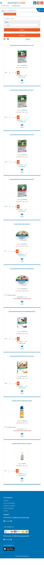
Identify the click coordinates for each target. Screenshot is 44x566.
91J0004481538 (23, 65)
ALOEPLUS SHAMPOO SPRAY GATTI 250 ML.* (22, 443)
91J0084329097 (23, 376)
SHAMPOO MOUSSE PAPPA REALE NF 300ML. (22, 400)
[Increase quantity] (15, 72)
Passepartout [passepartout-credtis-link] (25, 556)
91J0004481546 (23, 110)
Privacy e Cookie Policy (9, 503)
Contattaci (8, 521)
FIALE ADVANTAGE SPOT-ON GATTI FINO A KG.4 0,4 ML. (22, 356)
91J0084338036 (23, 420)
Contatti (6, 510)
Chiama (42, 10)
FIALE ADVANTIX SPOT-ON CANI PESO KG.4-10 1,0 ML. (22, 45)
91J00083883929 (23, 244)
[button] (2, 10)
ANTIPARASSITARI (16, 5)
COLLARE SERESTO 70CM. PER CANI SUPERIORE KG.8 (22, 268)
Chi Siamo (6, 500)
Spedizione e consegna (9, 505)
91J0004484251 (23, 154)
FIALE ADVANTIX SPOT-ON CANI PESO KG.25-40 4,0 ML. (22, 179)
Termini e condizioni (8, 508)
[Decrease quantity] (13, 72)
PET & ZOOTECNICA (5, 5)
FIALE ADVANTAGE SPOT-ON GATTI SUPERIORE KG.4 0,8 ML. (22, 311)
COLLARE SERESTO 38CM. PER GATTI (22, 224)
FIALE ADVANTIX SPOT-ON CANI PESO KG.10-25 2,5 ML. (22, 134)
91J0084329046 (23, 331)
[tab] (5, 39)
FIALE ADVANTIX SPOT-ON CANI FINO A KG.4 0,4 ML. (22, 90)
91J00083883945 (23, 288)
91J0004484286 (23, 199)
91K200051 (23, 463)
